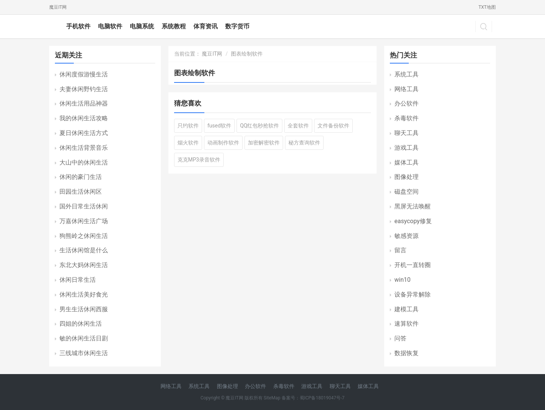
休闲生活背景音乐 (83, 147)
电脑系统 (142, 26)
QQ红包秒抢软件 (259, 126)
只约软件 (188, 126)
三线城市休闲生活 (83, 353)
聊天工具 (406, 133)
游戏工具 (406, 147)
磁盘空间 (406, 191)
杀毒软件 (406, 118)
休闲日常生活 (77, 279)
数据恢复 (406, 353)
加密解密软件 (264, 143)
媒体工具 (406, 162)
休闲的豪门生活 (80, 176)
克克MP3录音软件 (199, 160)
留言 (400, 250)
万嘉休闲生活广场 (83, 221)
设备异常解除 (412, 294)
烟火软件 (188, 143)
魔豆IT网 (58, 7)
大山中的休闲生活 (83, 162)
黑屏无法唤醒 (412, 206)
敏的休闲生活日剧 (83, 338)
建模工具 (406, 309)
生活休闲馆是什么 (83, 250)
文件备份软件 (333, 126)
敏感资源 (406, 235)
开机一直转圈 (412, 265)
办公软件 (406, 103)
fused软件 (219, 126)
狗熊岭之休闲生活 (83, 235)
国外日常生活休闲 (83, 206)
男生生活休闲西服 (83, 309)
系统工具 (406, 74)
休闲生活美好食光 (83, 294)
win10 (402, 279)
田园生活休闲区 (80, 191)
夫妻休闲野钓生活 (83, 89)
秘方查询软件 (304, 143)
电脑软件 (110, 26)
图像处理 (406, 176)
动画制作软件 (223, 143)
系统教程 (174, 26)
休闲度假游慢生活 (83, 74)
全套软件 (298, 126)
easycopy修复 (413, 221)
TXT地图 (487, 7)
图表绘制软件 (247, 54)
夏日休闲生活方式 (83, 133)
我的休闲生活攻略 (83, 118)
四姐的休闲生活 (80, 323)
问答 (400, 338)
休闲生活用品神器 (83, 103)
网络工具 (406, 89)
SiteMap (272, 398)
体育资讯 (205, 26)
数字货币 (237, 26)
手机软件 (78, 26)
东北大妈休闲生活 (83, 265)
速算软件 (406, 323)
